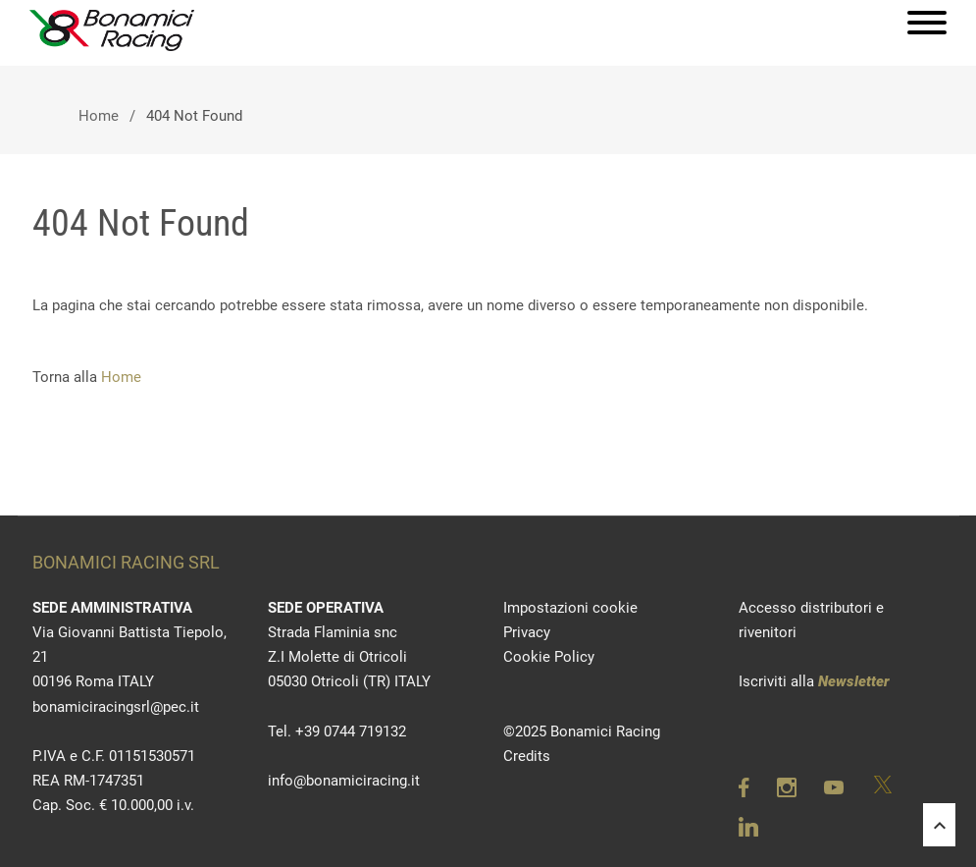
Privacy (526, 632)
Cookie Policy (548, 657)
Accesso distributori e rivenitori (811, 620)
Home (98, 116)
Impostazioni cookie (570, 608)
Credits (526, 756)
